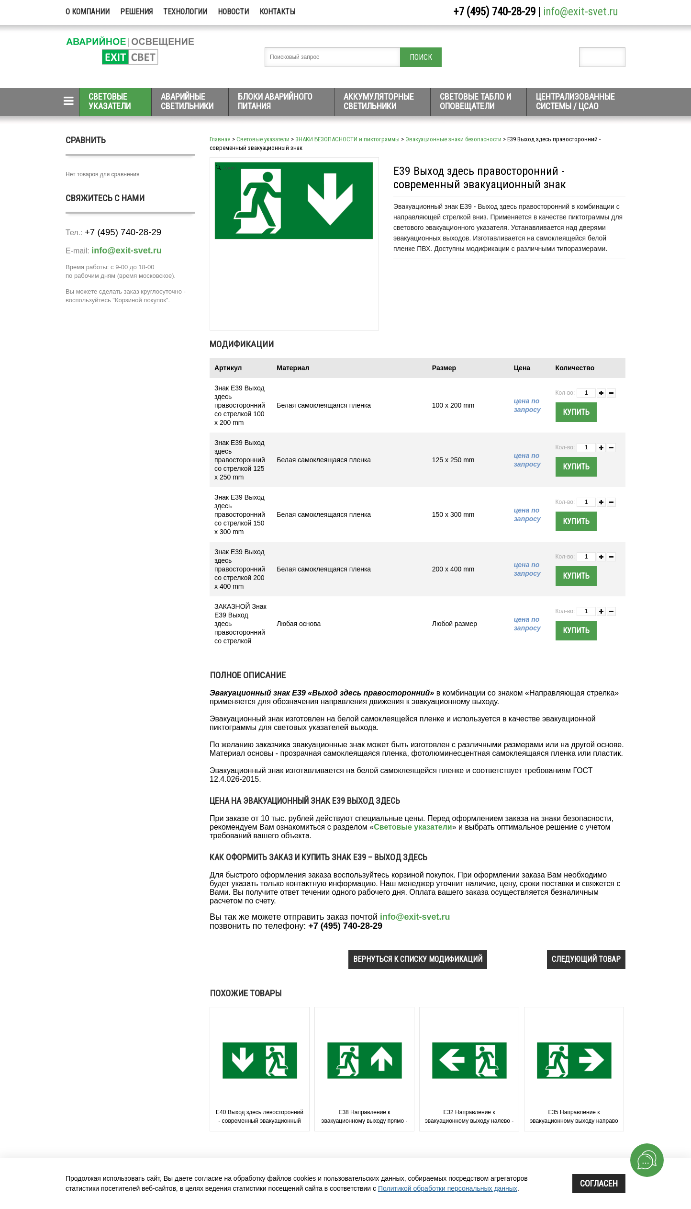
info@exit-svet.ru (580, 11)
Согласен (599, 1183)
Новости (233, 11)
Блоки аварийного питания (275, 101)
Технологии (185, 11)
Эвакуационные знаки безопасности (453, 139)
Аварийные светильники (187, 101)
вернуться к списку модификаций (417, 959)
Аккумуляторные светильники (379, 101)
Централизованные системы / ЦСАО (575, 101)
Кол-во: (565, 392)
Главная (220, 139)
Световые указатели (110, 101)
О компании (88, 11)
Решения (136, 11)
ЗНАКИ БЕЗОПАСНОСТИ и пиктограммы (347, 139)
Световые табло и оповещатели (475, 101)
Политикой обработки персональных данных (447, 1188)
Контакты (277, 11)
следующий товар (586, 959)
